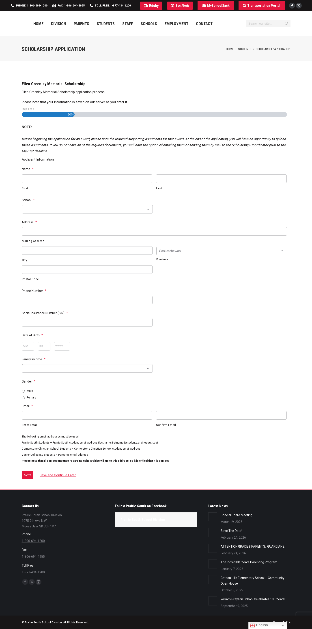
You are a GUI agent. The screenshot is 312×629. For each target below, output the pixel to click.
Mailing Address (33, 241)
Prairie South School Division (142, 520)
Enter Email (30, 425)
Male (30, 390)
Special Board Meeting (236, 515)
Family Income (33, 359)
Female (31, 397)
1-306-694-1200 (33, 541)
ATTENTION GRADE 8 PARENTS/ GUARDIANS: (253, 546)
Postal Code (30, 279)
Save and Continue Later (58, 475)
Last (159, 188)
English (259, 625)
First (25, 188)
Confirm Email (166, 425)
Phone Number (34, 291)
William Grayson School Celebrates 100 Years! (253, 599)
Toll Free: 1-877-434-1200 (113, 5)
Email (27, 406)
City (24, 260)
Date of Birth (32, 335)
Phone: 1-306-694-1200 (31, 5)
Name (28, 169)
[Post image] (212, 516)
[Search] (268, 23)
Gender (28, 381)
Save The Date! (231, 531)
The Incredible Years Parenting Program (249, 562)
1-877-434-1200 (33, 572)
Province (162, 259)
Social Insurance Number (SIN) (45, 313)
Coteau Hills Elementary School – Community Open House (252, 580)
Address (29, 222)
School (28, 200)
